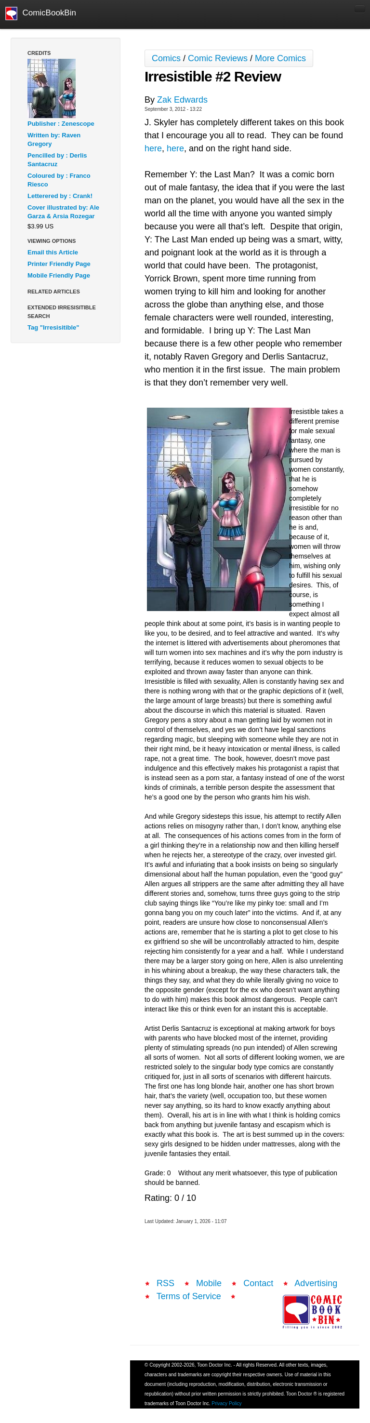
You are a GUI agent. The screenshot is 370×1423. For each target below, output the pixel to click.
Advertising (315, 1283)
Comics (166, 58)
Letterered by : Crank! (59, 195)
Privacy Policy (226, 1403)
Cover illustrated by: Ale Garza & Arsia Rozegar (63, 212)
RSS (165, 1283)
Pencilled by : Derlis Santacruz (57, 160)
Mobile (209, 1283)
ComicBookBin (40, 13)
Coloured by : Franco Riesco (59, 180)
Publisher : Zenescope (60, 123)
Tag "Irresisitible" (53, 327)
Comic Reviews (218, 58)
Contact (258, 1283)
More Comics (280, 58)
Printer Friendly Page (59, 263)
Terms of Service (189, 1296)
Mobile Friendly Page (58, 275)
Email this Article (52, 252)
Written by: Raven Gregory (53, 139)
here (153, 148)
